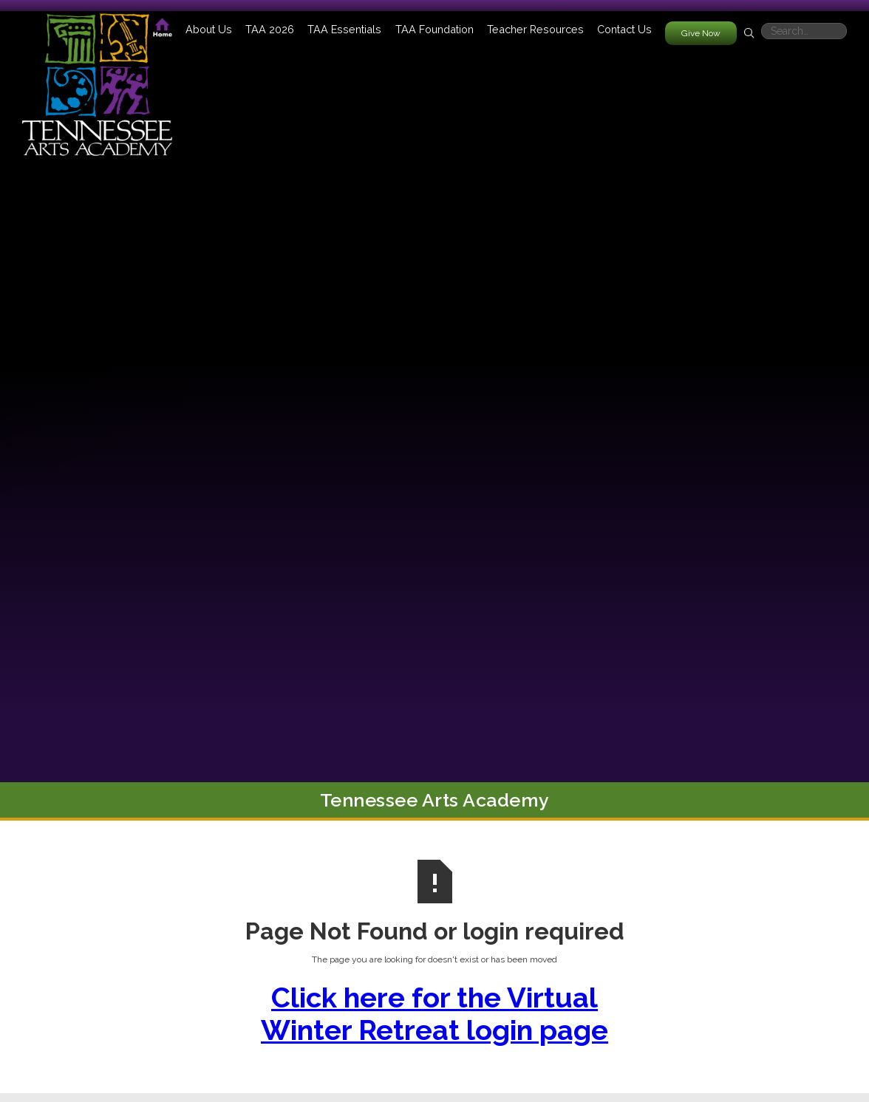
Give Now (700, 33)
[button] (208, 29)
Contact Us (624, 29)
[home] (97, 78)
